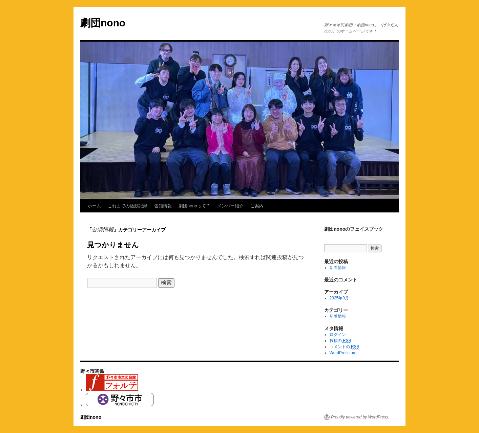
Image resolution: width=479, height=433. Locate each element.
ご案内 (257, 205)
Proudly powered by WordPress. (360, 417)
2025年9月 (339, 298)
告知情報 (163, 205)
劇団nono (102, 22)
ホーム (94, 205)
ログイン (338, 334)
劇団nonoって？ (194, 205)
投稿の (340, 340)
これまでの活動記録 (127, 205)
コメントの (344, 346)
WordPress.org (343, 352)
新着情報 (338, 267)
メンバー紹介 (230, 205)
